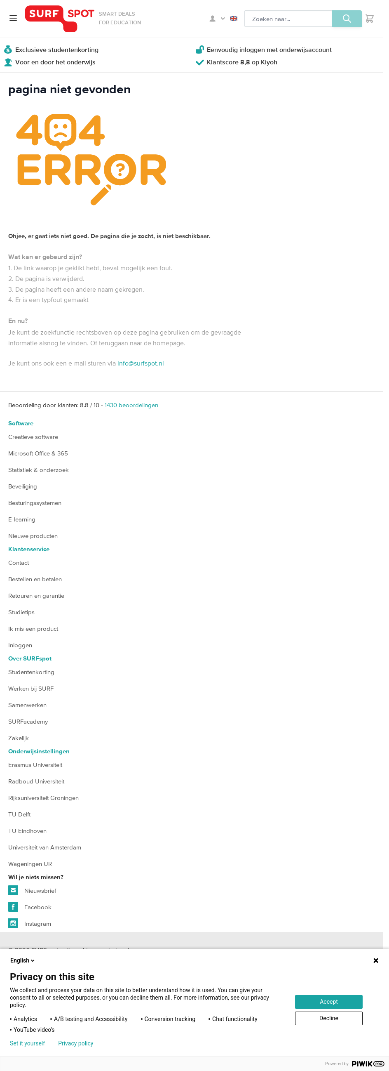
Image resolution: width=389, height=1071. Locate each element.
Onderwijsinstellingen (39, 751)
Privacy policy (75, 1043)
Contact (18, 562)
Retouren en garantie (36, 595)
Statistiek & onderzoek (38, 469)
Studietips (21, 612)
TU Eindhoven (27, 830)
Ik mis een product (33, 628)
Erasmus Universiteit (35, 764)
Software (20, 423)
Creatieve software (33, 436)
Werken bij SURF (31, 688)
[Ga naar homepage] (60, 18)
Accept (329, 1001)
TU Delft (19, 814)
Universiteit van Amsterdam (44, 847)
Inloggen (20, 645)
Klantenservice (28, 549)
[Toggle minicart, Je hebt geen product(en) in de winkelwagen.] (369, 18)
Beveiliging (22, 486)
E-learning (21, 519)
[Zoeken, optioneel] (288, 18)
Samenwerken (27, 704)
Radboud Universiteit (36, 781)
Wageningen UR (30, 863)
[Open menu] (13, 18)
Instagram (29, 923)
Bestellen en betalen (35, 579)
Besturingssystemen (34, 502)
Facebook (30, 907)
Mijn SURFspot (217, 18)
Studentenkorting (31, 671)
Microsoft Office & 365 (38, 453)
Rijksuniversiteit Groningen (43, 797)
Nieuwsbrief (32, 890)
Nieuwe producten (33, 535)
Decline (328, 1018)
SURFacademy (28, 721)
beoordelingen (131, 404)
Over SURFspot (30, 659)
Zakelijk (18, 737)
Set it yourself (27, 1043)
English (233, 18)
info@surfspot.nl (140, 363)
